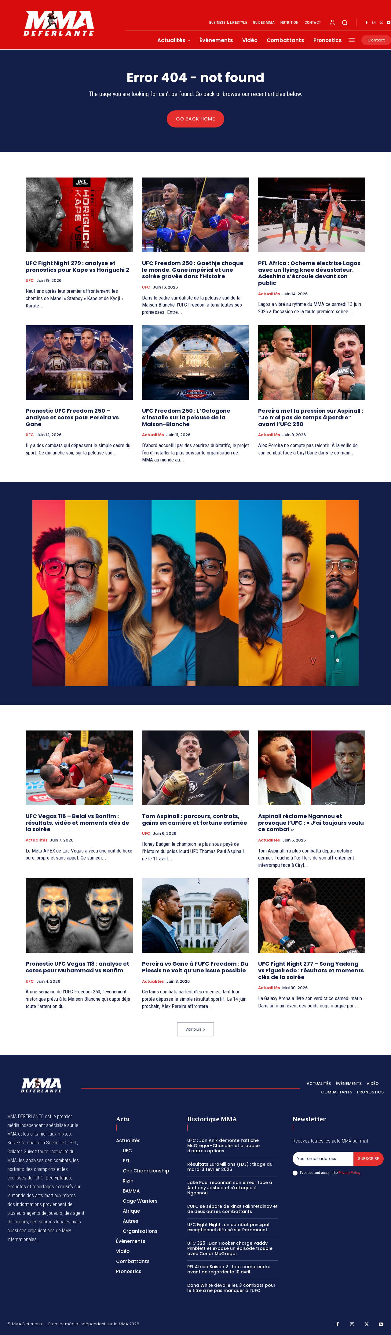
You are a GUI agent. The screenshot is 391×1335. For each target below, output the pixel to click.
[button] (344, 22)
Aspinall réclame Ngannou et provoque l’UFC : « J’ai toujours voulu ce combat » (311, 823)
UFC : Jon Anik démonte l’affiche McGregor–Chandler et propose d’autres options (223, 1146)
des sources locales (50, 1222)
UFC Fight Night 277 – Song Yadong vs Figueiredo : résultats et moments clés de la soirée (311, 970)
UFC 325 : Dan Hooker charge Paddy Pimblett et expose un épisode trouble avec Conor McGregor (229, 1248)
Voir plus (195, 1029)
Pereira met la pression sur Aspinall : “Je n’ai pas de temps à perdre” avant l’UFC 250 (310, 417)
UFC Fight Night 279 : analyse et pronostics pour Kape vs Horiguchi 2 (77, 267)
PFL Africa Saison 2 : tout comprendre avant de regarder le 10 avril (228, 1269)
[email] (323, 1159)
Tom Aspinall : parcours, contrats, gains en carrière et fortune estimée (194, 820)
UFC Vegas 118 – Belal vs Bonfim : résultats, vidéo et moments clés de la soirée (77, 823)
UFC (30, 280)
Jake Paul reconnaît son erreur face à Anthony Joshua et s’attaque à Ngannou (229, 1188)
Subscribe (368, 1159)
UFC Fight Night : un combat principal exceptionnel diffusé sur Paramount (228, 1227)
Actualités (269, 294)
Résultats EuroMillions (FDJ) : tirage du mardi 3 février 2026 (229, 1166)
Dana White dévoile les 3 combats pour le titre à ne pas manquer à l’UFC (231, 1288)
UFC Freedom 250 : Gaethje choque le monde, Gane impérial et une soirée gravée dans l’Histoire (192, 270)
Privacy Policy (349, 1172)
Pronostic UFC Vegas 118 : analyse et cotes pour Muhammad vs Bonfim (77, 967)
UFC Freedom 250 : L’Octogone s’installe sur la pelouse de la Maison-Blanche (186, 417)
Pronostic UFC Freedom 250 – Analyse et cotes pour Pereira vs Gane (72, 417)
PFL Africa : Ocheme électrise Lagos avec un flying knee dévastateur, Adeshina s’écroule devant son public (309, 273)
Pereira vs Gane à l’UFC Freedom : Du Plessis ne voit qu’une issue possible (195, 967)
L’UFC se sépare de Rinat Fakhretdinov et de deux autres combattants (232, 1209)
